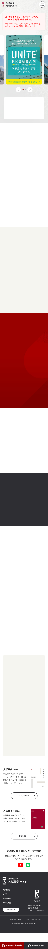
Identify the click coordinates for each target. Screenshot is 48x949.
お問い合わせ (10, 910)
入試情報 (6, 890)
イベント (6, 894)
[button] (18, 89)
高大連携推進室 (33, 908)
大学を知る (7, 903)
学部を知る (7, 898)
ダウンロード (24, 796)
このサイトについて (14, 919)
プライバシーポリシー (33, 919)
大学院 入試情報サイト (35, 905)
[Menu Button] (42, 4)
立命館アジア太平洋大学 (36, 910)
